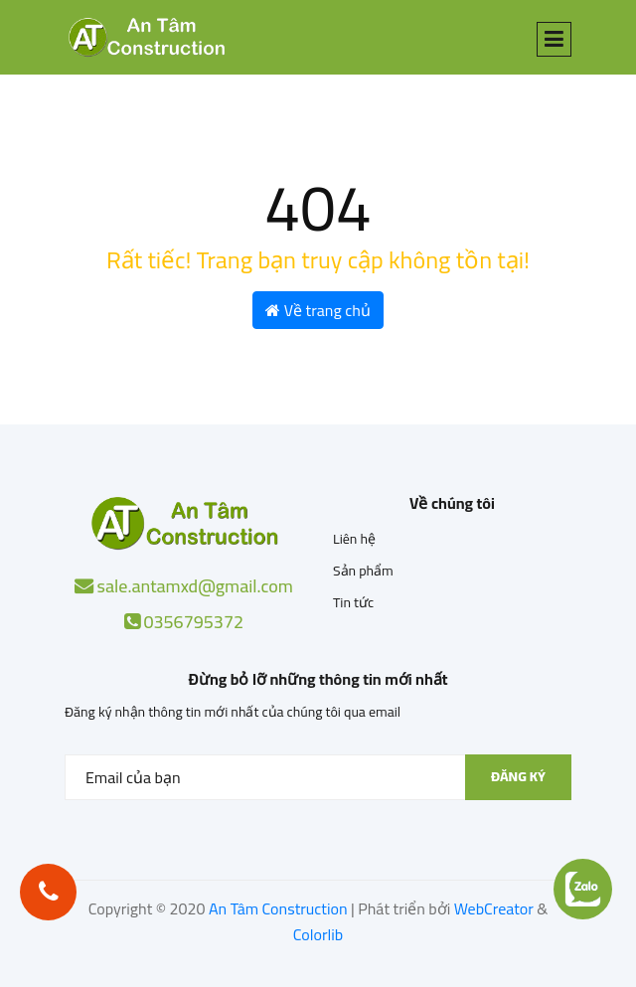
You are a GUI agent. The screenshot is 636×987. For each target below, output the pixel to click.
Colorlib (318, 934)
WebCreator (494, 908)
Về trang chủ (318, 310)
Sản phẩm (363, 570)
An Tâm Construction (278, 908)
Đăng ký (518, 776)
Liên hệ (354, 539)
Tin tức (353, 602)
